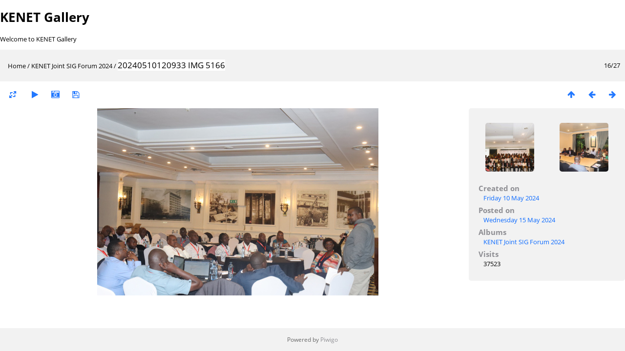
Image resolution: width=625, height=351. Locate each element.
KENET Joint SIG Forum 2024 (71, 65)
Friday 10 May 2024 (511, 198)
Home (17, 65)
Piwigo (329, 339)
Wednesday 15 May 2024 (519, 219)
